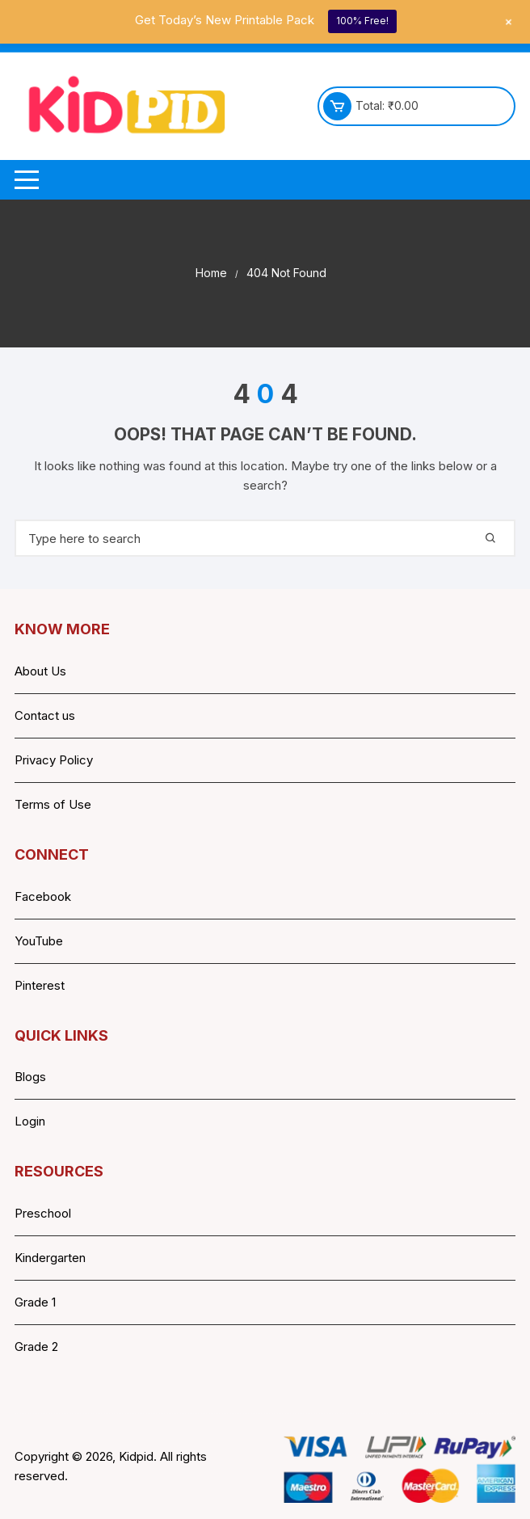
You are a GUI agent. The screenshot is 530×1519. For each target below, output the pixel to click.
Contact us (45, 715)
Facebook (43, 896)
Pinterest (40, 985)
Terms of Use (53, 804)
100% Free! (362, 21)
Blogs (30, 1076)
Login (30, 1121)
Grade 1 (35, 1302)
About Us (40, 671)
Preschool (43, 1213)
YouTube (39, 941)
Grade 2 (36, 1346)
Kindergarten (50, 1257)
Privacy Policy (54, 760)
